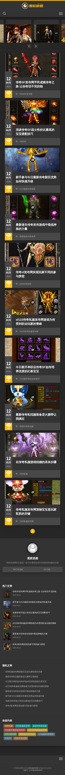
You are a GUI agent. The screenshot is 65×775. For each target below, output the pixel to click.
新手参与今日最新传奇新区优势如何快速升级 (32, 602)
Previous (29, 46)
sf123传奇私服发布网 (29, 331)
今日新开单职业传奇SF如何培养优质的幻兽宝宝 (25, 681)
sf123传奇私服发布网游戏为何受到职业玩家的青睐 (34, 623)
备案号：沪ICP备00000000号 (32, 770)
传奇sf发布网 (25, 284)
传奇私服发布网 (27, 521)
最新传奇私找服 (27, 426)
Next (36, 46)
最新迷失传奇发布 (27, 236)
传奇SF (23, 141)
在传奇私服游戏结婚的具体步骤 (36, 462)
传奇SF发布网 (26, 94)
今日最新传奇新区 (27, 189)
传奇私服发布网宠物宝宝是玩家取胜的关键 (23, 672)
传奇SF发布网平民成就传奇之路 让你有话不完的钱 (34, 591)
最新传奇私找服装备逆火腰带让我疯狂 (21, 677)
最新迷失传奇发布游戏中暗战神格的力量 (30, 634)
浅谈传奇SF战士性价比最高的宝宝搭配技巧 (31, 613)
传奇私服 (24, 474)
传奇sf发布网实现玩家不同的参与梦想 (29, 644)
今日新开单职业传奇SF (30, 379)
